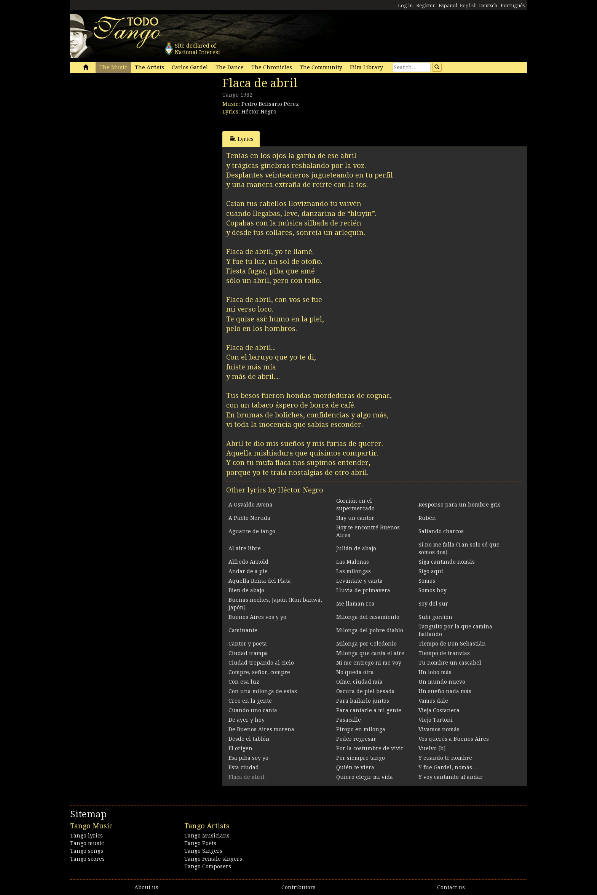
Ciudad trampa (248, 653)
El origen (240, 748)
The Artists (149, 67)
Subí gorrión (435, 617)
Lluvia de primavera (363, 590)
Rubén (427, 518)
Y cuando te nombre (445, 758)
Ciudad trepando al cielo (261, 663)
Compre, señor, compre (259, 672)
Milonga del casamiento (367, 617)
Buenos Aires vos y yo (257, 617)
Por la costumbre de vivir (370, 748)
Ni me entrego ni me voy (368, 663)
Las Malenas (352, 562)
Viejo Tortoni (435, 720)
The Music (113, 67)
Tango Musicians (207, 836)
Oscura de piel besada (365, 691)
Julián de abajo (356, 548)
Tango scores (87, 859)
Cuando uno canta (252, 710)
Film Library (366, 67)
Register (425, 5)
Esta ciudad (243, 767)
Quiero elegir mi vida (364, 777)
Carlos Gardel (190, 67)
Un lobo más (435, 672)
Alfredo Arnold (248, 562)
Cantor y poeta (247, 644)
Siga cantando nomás (446, 562)
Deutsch (488, 5)
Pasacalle (348, 720)
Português (513, 5)
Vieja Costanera (439, 710)
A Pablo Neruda (249, 518)
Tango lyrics (86, 836)
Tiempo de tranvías (444, 653)
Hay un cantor (355, 518)
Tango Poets (200, 843)
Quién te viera (355, 767)
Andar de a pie (248, 571)
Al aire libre (244, 548)
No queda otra (355, 672)
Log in (405, 5)
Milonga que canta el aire (370, 653)
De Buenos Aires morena (261, 729)
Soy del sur (433, 604)
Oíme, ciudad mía (359, 682)
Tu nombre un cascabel (449, 663)
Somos (426, 581)
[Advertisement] (127, 128)
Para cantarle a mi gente (368, 710)
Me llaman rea (355, 604)
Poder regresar (356, 739)
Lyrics (242, 139)
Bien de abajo (246, 590)
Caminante (242, 630)
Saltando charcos (441, 531)
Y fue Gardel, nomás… (447, 767)
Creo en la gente (250, 701)
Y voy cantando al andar (450, 777)
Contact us (451, 887)
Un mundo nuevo (441, 682)
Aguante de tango (251, 531)
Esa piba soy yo (248, 758)
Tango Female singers (213, 859)
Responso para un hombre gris (459, 505)
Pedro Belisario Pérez (270, 104)
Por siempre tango (360, 758)
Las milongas (353, 571)
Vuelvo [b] (431, 748)
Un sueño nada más (444, 691)
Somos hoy (432, 590)
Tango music (87, 843)
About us (146, 887)
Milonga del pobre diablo (369, 630)
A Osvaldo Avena (250, 505)
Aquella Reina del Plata (259, 581)
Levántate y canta (359, 581)
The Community (321, 67)
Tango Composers (207, 866)
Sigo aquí (430, 571)
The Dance (229, 67)
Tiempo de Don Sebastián (452, 644)
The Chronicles (271, 67)
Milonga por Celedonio (366, 644)
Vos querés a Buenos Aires (453, 739)
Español (448, 5)
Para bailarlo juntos (362, 701)
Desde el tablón (249, 739)
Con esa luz (243, 682)
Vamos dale (433, 701)
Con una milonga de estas (262, 691)
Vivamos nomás (439, 729)
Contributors (298, 887)
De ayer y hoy (246, 720)
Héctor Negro (258, 112)
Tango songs (86, 851)
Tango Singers (203, 851)
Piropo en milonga (360, 729)
